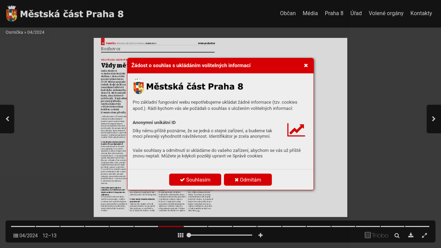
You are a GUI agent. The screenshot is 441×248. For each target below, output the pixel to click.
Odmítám (248, 180)
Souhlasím (195, 180)
